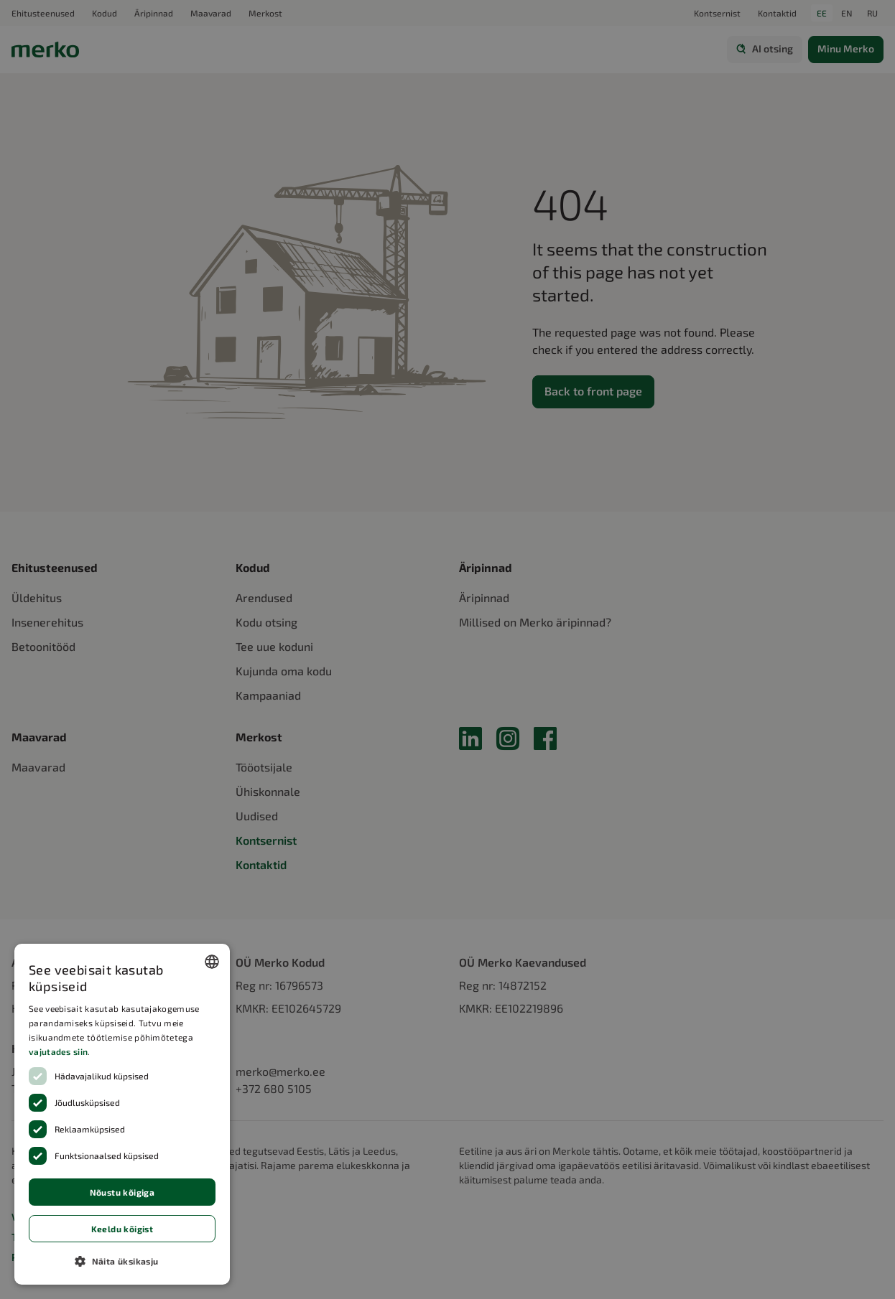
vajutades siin (58, 1051)
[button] (122, 1261)
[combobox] (212, 962)
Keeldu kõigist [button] (122, 1229)
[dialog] (122, 1114)
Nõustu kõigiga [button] (122, 1192)
